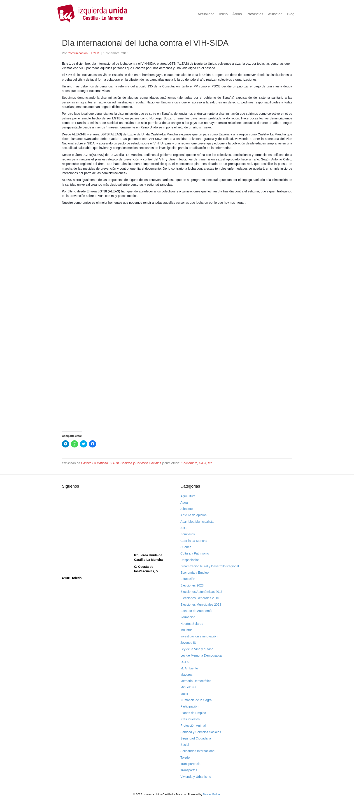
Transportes (188, 770)
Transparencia (190, 764)
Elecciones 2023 (192, 585)
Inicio (223, 14)
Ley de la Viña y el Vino (196, 649)
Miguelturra (188, 687)
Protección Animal (193, 725)
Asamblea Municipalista (197, 521)
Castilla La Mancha (94, 463)
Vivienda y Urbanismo (195, 776)
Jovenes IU (188, 642)
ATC (183, 528)
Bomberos (187, 534)
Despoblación (190, 560)
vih (210, 463)
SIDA (203, 463)
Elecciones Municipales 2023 (200, 604)
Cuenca (185, 547)
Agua (184, 502)
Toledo (185, 757)
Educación (187, 579)
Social (184, 744)
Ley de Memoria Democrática (201, 655)
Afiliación (275, 14)
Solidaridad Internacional (197, 751)
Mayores (186, 674)
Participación (189, 706)
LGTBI (114, 463)
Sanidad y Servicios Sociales (141, 463)
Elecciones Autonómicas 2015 (201, 591)
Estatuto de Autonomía (196, 611)
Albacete (186, 509)
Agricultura (188, 496)
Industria (186, 630)
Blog (290, 14)
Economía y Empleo (194, 572)
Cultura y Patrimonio (194, 553)
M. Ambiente (189, 668)
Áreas (237, 14)
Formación (187, 617)
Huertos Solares (191, 623)
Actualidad (206, 14)
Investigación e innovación (198, 636)
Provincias (255, 14)
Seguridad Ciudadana (195, 738)
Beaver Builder (212, 794)
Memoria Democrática (195, 681)
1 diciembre (189, 463)
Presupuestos (190, 719)
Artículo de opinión (193, 515)
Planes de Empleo (193, 713)
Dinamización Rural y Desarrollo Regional (209, 566)
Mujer (184, 694)
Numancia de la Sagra (196, 700)
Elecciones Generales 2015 (199, 598)
